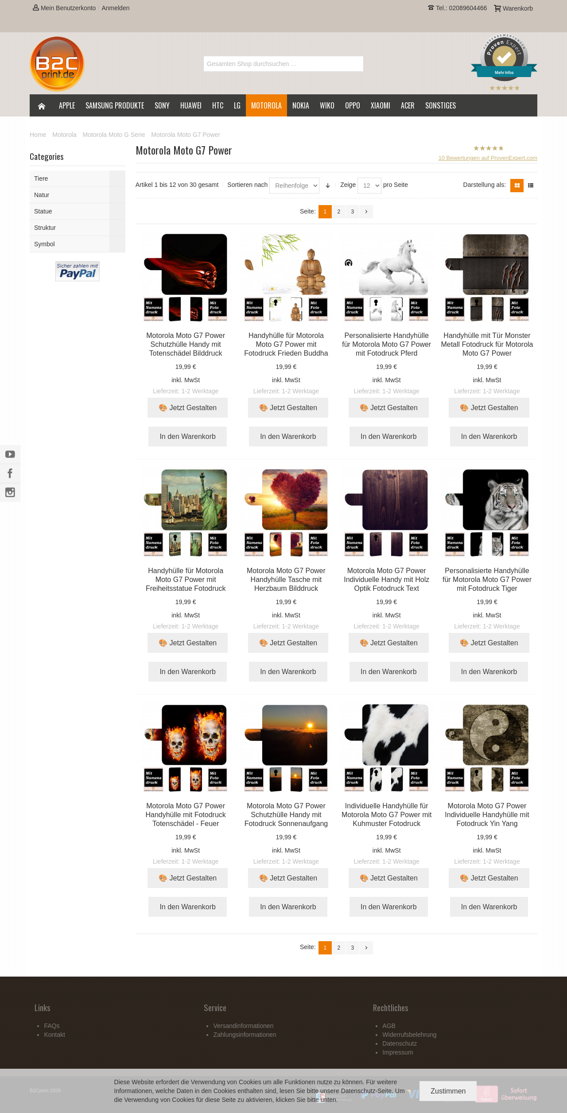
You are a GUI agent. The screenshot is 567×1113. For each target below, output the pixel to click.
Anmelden (115, 8)
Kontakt (54, 1034)
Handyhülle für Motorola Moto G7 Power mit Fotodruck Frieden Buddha (286, 344)
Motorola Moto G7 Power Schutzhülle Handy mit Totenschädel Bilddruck (185, 344)
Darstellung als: (484, 184)
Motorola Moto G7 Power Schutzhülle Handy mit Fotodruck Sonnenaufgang (286, 814)
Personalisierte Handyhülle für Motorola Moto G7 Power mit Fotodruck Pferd (386, 344)
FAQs (51, 1025)
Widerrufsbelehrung (409, 1034)
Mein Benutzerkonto (64, 8)
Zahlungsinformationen (244, 1034)
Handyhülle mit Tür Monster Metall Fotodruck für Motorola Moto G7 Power (487, 344)
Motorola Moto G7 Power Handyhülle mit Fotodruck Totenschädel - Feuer (185, 814)
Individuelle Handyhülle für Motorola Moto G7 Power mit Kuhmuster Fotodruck (387, 814)
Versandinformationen (243, 1025)
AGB (389, 1025)
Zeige (348, 184)
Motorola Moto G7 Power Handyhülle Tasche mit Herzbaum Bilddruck (286, 579)
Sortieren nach (247, 184)
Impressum (397, 1052)
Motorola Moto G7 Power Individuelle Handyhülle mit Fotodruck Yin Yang (487, 814)
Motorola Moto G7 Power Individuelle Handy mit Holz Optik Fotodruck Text (386, 579)
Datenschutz (358, 1090)
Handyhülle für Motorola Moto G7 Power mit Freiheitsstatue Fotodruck (186, 579)
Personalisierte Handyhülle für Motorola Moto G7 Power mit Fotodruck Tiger (487, 579)
